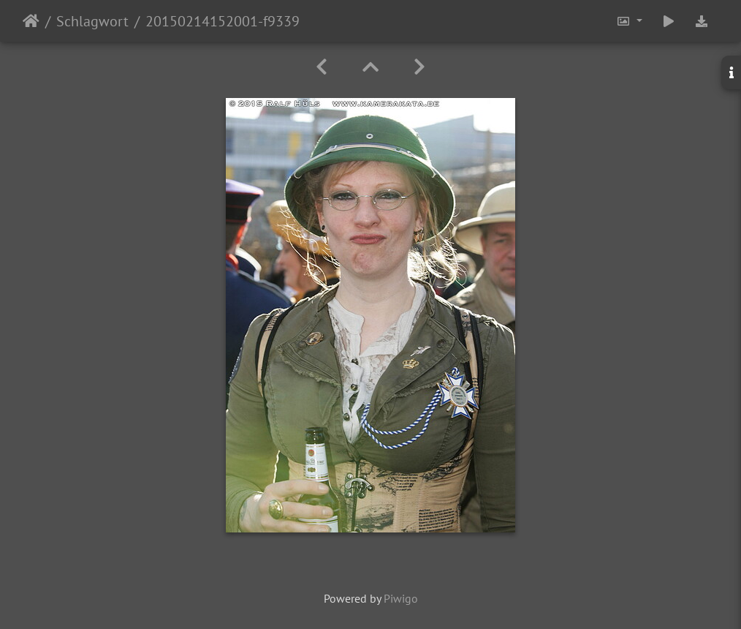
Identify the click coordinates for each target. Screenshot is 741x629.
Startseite (31, 21)
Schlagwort (92, 21)
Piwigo (401, 598)
